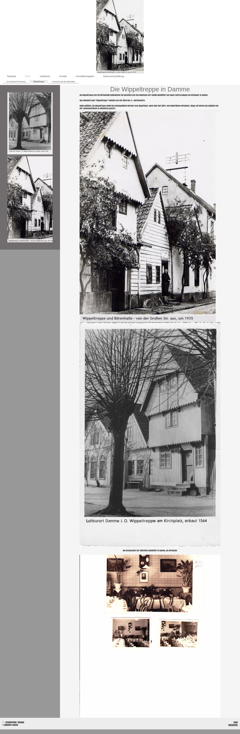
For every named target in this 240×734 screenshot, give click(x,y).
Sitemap (21, 722)
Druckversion (9, 722)
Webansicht (233, 724)
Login (235, 722)
